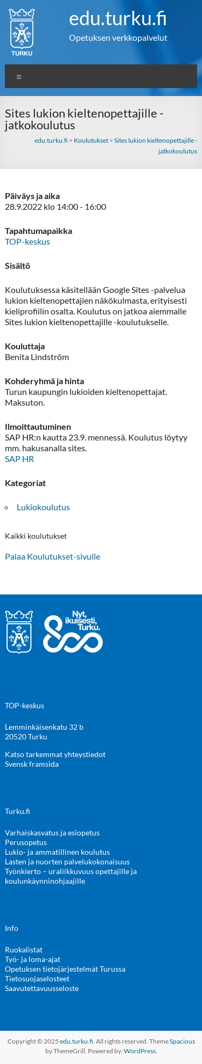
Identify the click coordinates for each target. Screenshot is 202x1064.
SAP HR (19, 458)
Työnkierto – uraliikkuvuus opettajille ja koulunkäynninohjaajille (71, 876)
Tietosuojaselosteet (37, 978)
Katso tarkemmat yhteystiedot (55, 754)
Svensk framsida (32, 763)
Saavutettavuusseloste (42, 988)
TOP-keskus (27, 241)
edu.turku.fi (118, 18)
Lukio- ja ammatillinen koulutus (57, 851)
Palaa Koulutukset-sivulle (52, 556)
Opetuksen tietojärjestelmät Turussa (65, 968)
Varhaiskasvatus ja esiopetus (52, 832)
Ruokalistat (24, 949)
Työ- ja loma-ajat (32, 959)
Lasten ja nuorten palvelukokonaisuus (67, 861)
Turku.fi (17, 811)
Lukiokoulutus (43, 507)
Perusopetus (26, 842)
